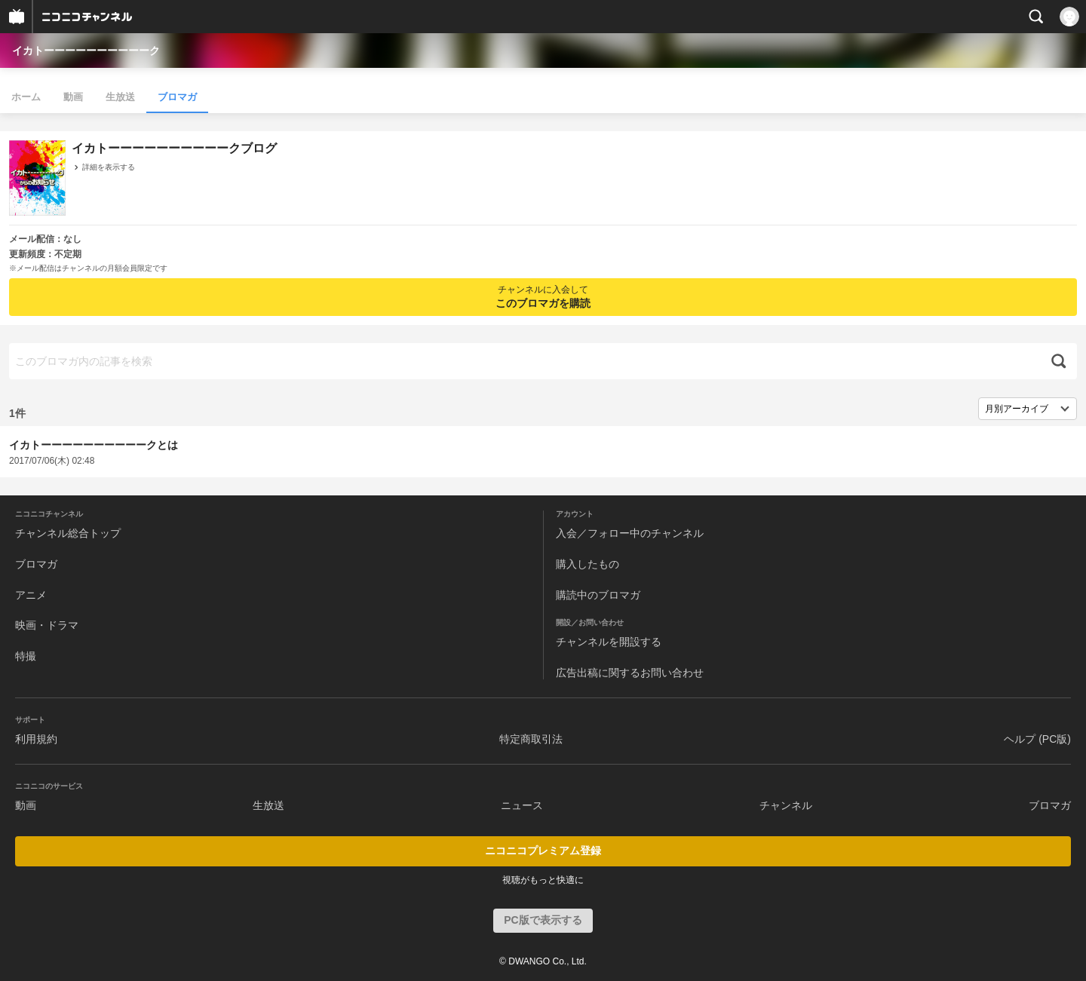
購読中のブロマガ (598, 595)
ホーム (26, 97)
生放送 (120, 97)
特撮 (25, 656)
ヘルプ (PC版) (1037, 739)
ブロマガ (177, 97)
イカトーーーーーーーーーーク (86, 50)
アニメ (31, 595)
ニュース (522, 805)
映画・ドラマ (46, 625)
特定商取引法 (531, 739)
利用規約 (36, 739)
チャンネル (785, 805)
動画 (73, 97)
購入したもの (587, 564)
